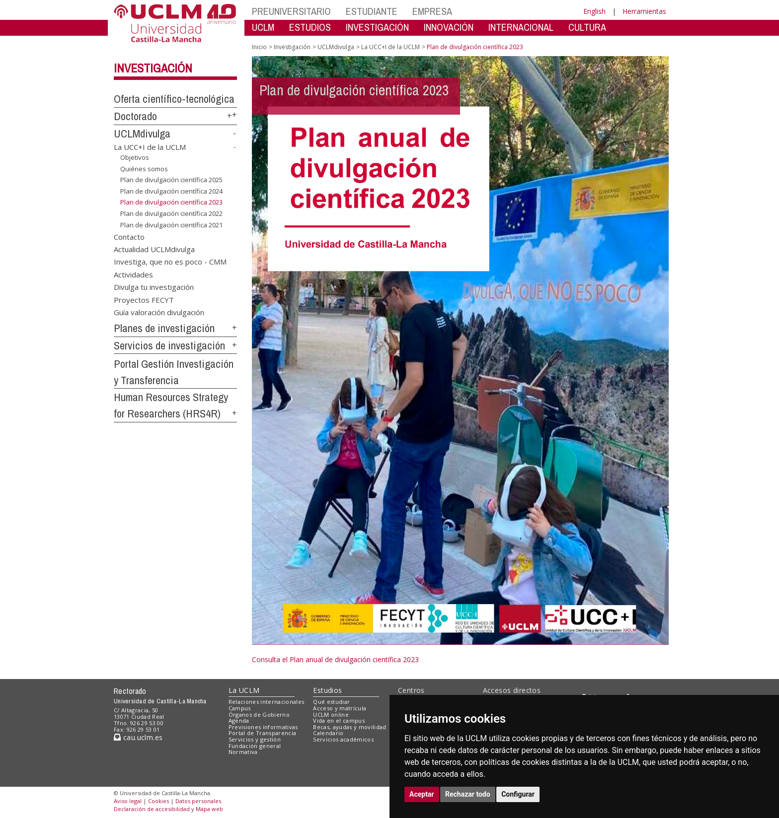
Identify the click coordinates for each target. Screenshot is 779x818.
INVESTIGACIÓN (377, 27)
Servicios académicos (343, 739)
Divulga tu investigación (154, 287)
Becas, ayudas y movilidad (349, 727)
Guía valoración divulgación (159, 312)
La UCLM (244, 690)
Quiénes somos (144, 168)
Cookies (158, 801)
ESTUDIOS (310, 27)
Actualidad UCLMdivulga (154, 249)
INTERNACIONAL (520, 27)
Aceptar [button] (421, 794)
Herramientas (644, 11)
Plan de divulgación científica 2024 (171, 191)
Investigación (153, 68)
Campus (240, 708)
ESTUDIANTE (371, 11)
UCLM (263, 27)
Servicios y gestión (255, 739)
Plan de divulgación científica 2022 (171, 213)
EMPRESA (432, 11)
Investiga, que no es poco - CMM (170, 262)
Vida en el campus (339, 720)
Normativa (243, 751)
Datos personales (198, 801)
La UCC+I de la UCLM (150, 147)
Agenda (239, 720)
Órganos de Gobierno (259, 714)
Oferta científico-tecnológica (174, 98)
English (594, 11)
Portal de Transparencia (263, 733)
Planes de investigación (164, 328)
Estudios (327, 690)
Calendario (328, 733)
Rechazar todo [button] (467, 794)
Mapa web (209, 809)
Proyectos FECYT (144, 299)
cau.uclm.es (138, 737)
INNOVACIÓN (448, 27)
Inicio (259, 47)
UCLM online (331, 714)
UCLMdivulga (142, 133)
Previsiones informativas (263, 727)
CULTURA (587, 27)
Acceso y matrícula (339, 708)
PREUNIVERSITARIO (291, 11)
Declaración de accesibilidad (152, 809)
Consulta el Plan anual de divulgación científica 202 (333, 659)
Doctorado (135, 116)
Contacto (129, 236)
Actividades (133, 274)
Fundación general (255, 746)
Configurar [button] (518, 794)
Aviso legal (128, 801)
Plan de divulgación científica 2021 (171, 224)
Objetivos (134, 157)
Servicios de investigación (169, 345)
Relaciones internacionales (267, 701)
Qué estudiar (331, 701)
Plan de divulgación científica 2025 (171, 179)
